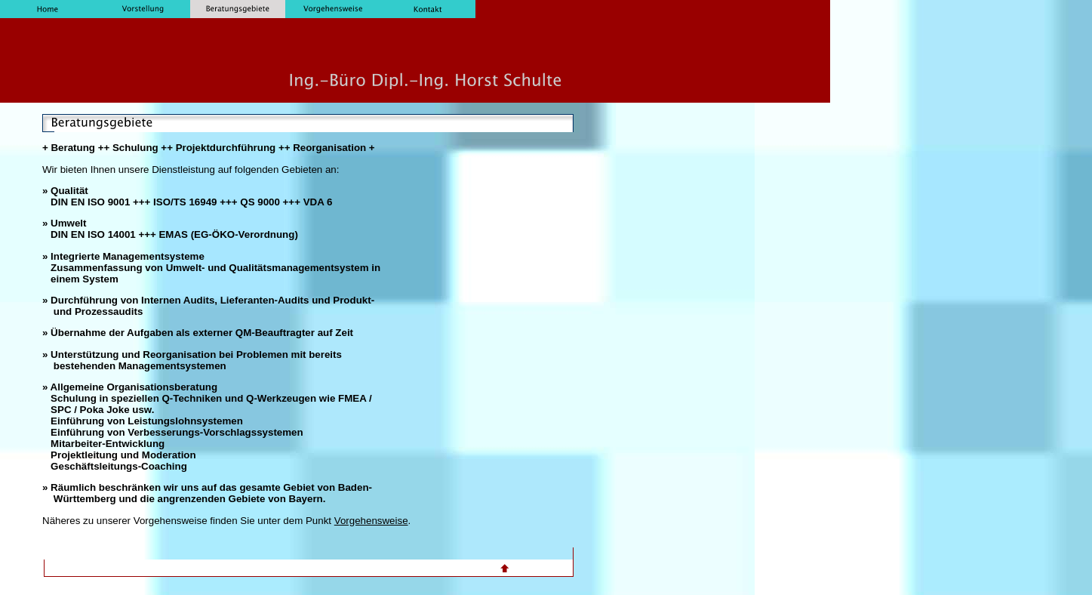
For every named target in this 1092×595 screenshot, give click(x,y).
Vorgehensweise (371, 520)
